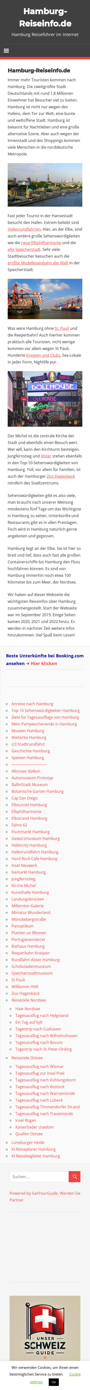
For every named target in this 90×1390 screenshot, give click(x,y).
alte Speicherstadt (24, 249)
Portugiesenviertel (28, 939)
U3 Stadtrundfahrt (28, 744)
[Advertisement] (40, 1248)
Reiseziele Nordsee (29, 1000)
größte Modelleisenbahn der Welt (38, 263)
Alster (46, 456)
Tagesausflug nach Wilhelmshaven (46, 1035)
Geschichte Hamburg (31, 751)
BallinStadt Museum (30, 784)
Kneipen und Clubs (43, 355)
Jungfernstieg (24, 879)
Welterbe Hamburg (29, 737)
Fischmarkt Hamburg (31, 831)
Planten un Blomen (29, 932)
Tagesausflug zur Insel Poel (39, 1073)
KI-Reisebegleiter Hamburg (36, 1156)
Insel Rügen (25, 1120)
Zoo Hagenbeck (61, 476)
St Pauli (18, 980)
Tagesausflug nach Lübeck (39, 1100)
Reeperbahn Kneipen (31, 953)
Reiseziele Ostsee (27, 1057)
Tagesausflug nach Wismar (39, 1066)
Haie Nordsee (27, 1008)
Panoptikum (23, 926)
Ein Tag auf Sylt (28, 1022)
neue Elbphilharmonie (41, 242)
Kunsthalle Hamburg (30, 892)
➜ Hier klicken (41, 663)
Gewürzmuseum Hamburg (36, 838)
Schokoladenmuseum (31, 966)
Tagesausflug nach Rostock (39, 1086)
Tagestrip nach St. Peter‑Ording (43, 1049)
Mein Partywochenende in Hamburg (44, 724)
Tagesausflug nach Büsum (39, 1042)
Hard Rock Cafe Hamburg (34, 858)
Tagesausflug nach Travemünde (44, 1113)
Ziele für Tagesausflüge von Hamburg (45, 717)
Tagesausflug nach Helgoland (41, 1015)
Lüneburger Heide (28, 1142)
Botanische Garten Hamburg (38, 791)
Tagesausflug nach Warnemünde (45, 1093)
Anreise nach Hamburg (32, 703)
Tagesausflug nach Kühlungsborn (45, 1080)
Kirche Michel (24, 885)
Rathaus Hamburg (28, 946)
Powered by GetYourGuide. (34, 1193)
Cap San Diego (25, 798)
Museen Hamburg (28, 730)
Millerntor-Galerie (28, 905)
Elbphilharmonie (27, 811)
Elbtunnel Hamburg (29, 804)
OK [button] (54, 1382)
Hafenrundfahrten (24, 229)
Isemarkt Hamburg (29, 872)
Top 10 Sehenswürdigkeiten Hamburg (46, 710)
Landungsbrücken (28, 899)
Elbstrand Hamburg (29, 818)
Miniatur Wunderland (31, 912)
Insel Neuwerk (24, 865)
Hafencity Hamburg (29, 845)
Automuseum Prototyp (32, 778)
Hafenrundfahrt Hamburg (35, 852)
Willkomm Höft (25, 986)
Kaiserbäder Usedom (34, 1127)
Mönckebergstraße (29, 919)
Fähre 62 (19, 825)
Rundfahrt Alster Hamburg (36, 959)
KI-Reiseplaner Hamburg (34, 1149)
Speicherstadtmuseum (32, 973)
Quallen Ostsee (29, 1133)
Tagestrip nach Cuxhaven (38, 1029)
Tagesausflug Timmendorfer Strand (47, 1107)
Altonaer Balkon (26, 771)
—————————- (29, 764)
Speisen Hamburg (28, 757)
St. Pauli (62, 328)
